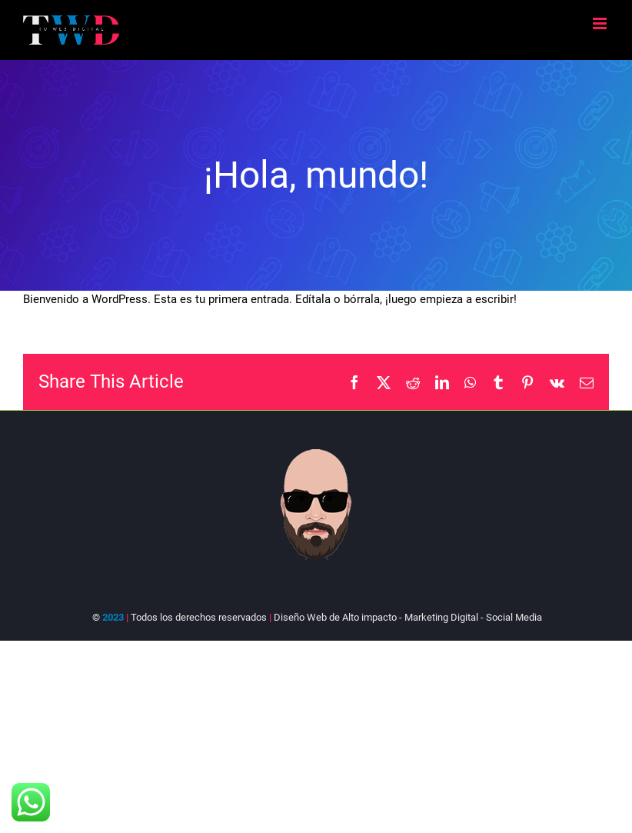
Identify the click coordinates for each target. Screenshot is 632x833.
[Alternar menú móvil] (601, 23)
